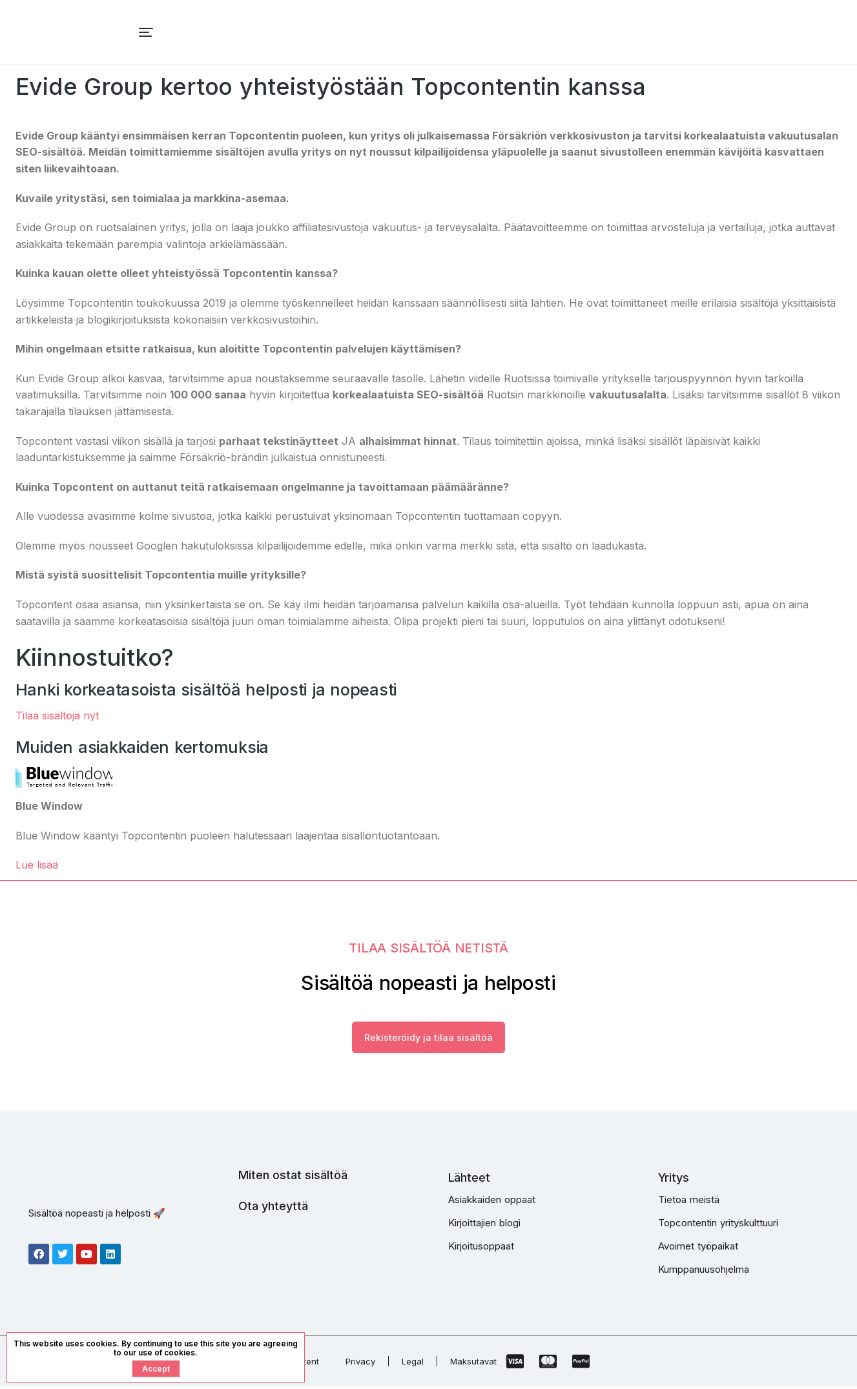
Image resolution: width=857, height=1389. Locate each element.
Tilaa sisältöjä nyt (57, 715)
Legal (413, 1364)
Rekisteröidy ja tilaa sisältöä (429, 1039)
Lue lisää (36, 864)
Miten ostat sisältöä (292, 1177)
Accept (156, 1369)
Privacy (360, 1364)
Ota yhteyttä (273, 1208)
